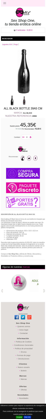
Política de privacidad (24, 348)
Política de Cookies (24, 342)
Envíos (24, 352)
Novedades (23, 398)
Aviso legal (23, 330)
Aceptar (19, 417)
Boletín (24, 371)
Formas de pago (23, 355)
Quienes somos (23, 326)
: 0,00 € (23, 30)
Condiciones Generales (23, 345)
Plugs (16, 44)
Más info (27, 417)
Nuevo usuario (24, 367)
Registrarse (37, 3)
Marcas (24, 379)
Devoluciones (23, 359)
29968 (34, 116)
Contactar (24, 333)
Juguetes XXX (7, 44)
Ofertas (24, 390)
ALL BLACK (27, 113)
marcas (26, 267)
